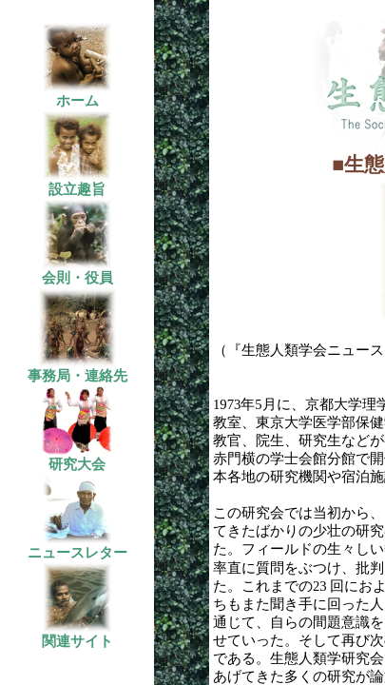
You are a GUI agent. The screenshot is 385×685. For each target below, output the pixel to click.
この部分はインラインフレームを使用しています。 (85, 342)
